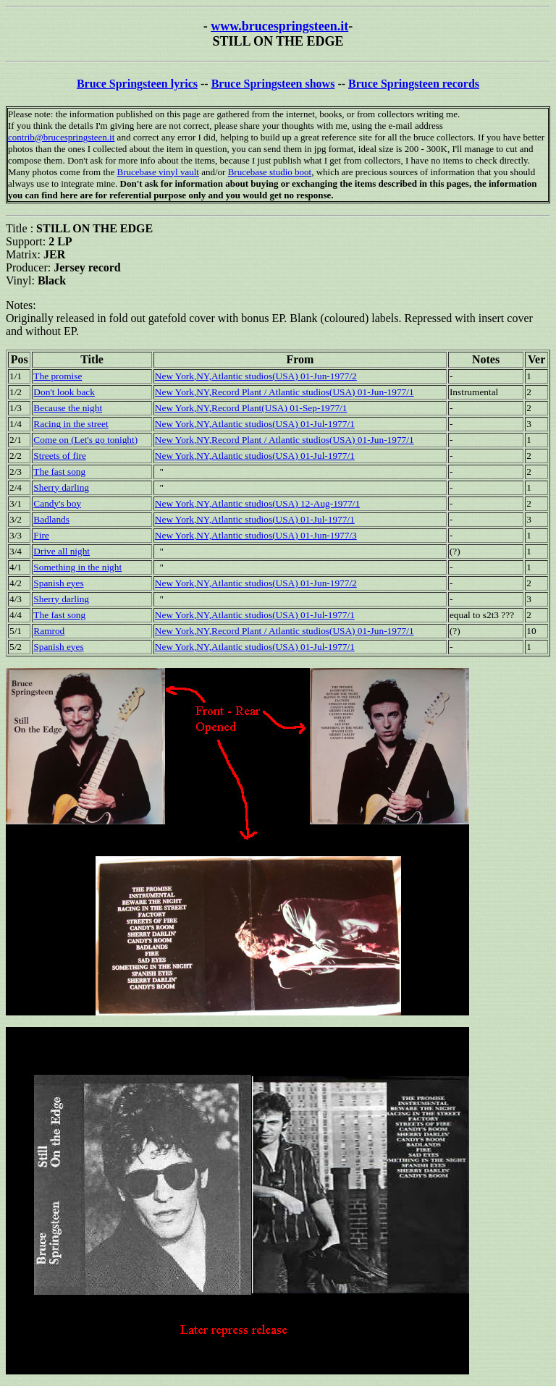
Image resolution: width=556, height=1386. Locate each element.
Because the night (67, 407)
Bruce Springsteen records (413, 83)
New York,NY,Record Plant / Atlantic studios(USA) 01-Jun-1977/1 (284, 391)
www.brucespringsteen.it (279, 26)
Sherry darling (61, 487)
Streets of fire (59, 455)
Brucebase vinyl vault (158, 171)
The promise (57, 376)
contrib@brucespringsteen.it (61, 137)
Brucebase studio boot (270, 171)
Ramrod (48, 630)
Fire (41, 535)
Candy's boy (57, 503)
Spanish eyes (58, 583)
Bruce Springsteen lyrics (137, 83)
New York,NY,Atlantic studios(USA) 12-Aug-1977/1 (257, 503)
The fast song (59, 471)
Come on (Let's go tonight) (85, 439)
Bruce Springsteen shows (273, 83)
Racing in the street (70, 423)
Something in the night (77, 567)
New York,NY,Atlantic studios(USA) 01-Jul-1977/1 (255, 423)
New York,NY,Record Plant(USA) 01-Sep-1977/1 (251, 407)
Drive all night (61, 551)
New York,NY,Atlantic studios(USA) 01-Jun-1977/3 (256, 535)
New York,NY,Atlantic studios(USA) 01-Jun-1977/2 (256, 376)
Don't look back (64, 391)
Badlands (51, 519)
